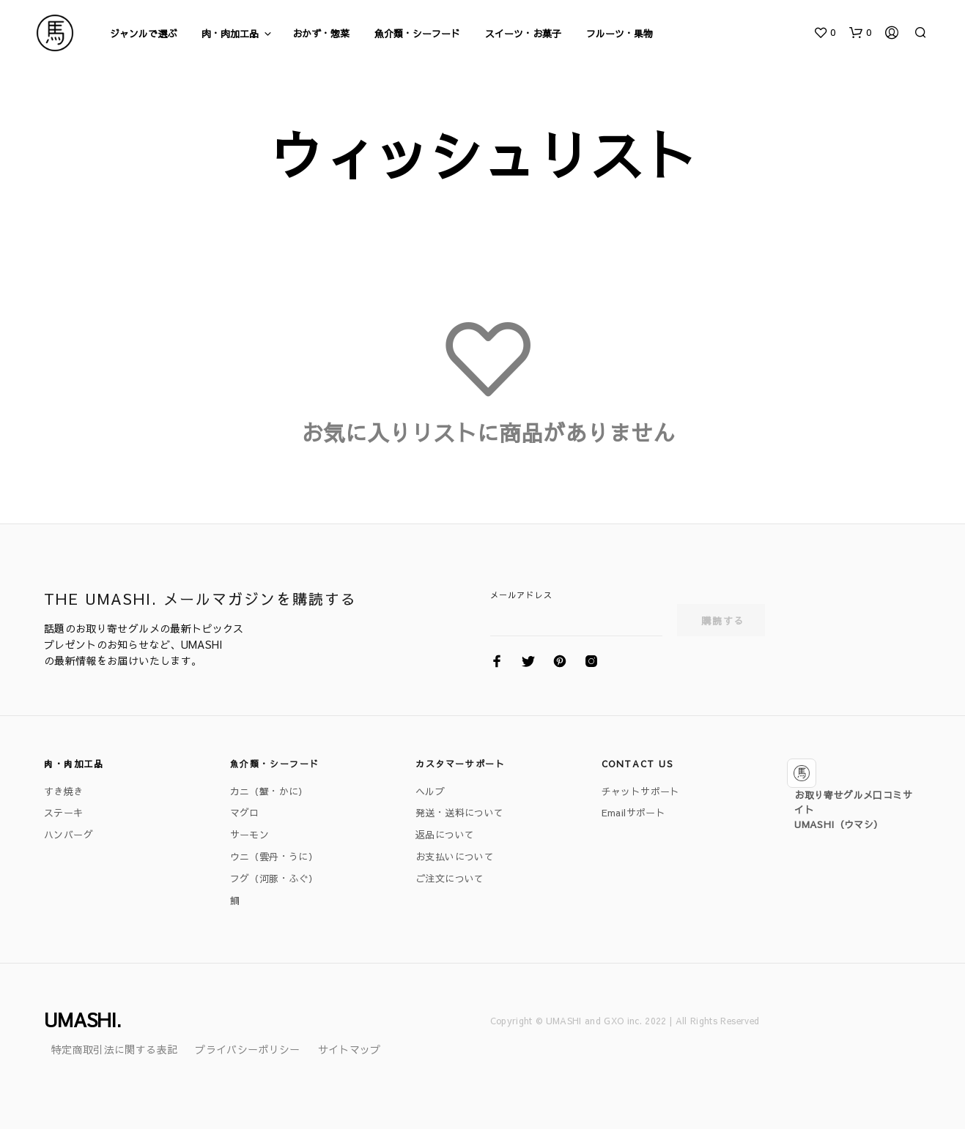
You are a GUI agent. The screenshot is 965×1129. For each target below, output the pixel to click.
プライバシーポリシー (247, 1049)
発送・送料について (459, 812)
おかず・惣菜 (321, 33)
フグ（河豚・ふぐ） (274, 878)
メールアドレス (521, 594)
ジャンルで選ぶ (143, 33)
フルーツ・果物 (619, 33)
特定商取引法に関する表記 (114, 1049)
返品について (444, 834)
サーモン (250, 834)
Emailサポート (634, 812)
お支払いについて (454, 856)
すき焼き (64, 791)
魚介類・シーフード (417, 33)
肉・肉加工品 (230, 33)
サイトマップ (349, 1049)
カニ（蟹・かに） (269, 791)
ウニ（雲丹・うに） (274, 856)
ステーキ (64, 812)
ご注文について (449, 878)
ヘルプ (430, 791)
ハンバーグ (68, 834)
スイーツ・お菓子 (523, 33)
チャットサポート (641, 791)
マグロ (244, 812)
